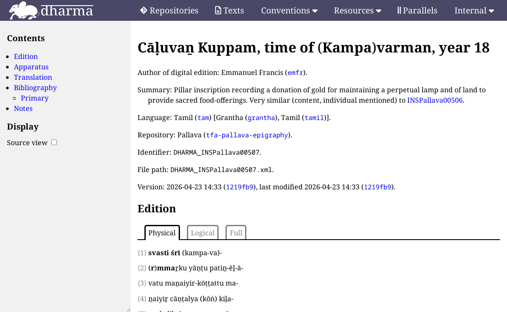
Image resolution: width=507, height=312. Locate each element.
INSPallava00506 (435, 100)
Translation (33, 77)
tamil (314, 117)
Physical (162, 232)
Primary (35, 98)
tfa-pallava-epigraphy (247, 134)
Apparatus (31, 67)
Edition (26, 56)
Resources (357, 10)
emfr (295, 72)
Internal (474, 10)
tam (203, 117)
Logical (203, 232)
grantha (261, 117)
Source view (32, 142)
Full (236, 232)
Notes (23, 108)
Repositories (169, 10)
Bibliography (35, 87)
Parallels (418, 10)
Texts (229, 10)
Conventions (289, 10)
